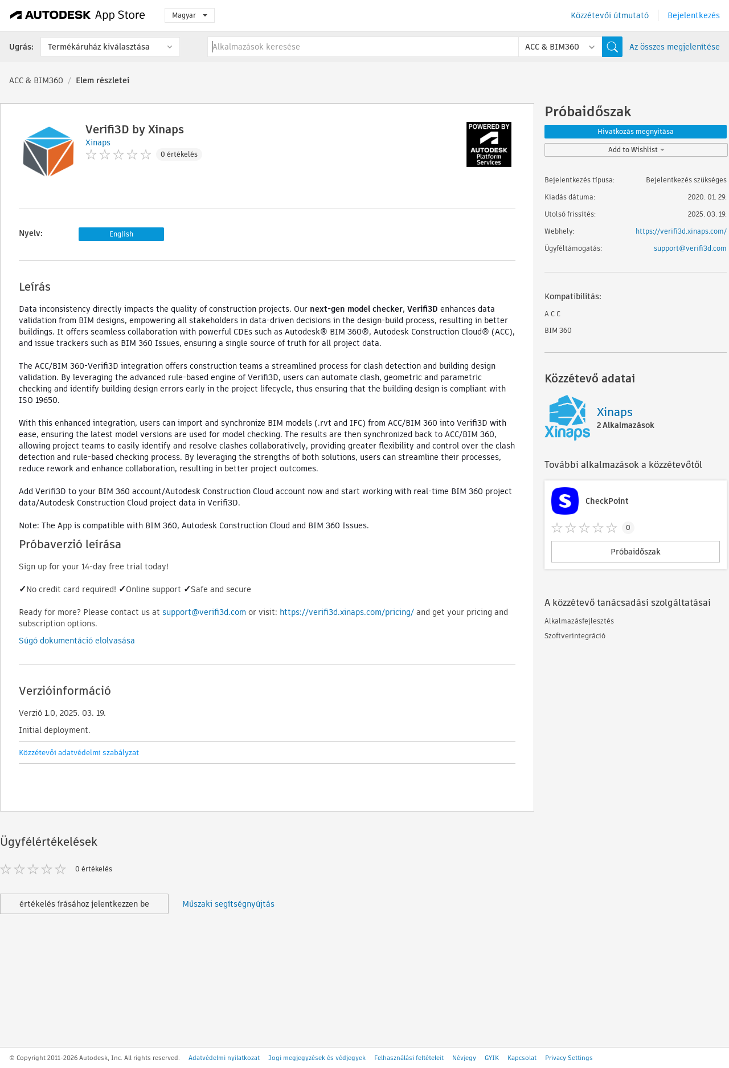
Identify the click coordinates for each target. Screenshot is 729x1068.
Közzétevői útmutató (610, 15)
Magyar (189, 15)
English (121, 234)
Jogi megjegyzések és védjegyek (317, 1057)
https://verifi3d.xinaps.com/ (681, 231)
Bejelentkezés (693, 15)
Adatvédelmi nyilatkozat (224, 1057)
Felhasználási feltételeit (409, 1057)
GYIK (492, 1057)
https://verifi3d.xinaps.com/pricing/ (347, 612)
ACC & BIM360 (36, 80)
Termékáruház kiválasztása (99, 46)
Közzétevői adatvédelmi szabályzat (79, 752)
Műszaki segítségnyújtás (228, 904)
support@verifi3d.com (204, 612)
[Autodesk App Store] (77, 15)
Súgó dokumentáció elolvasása (77, 640)
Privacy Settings (569, 1057)
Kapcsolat (521, 1057)
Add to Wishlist (636, 149)
